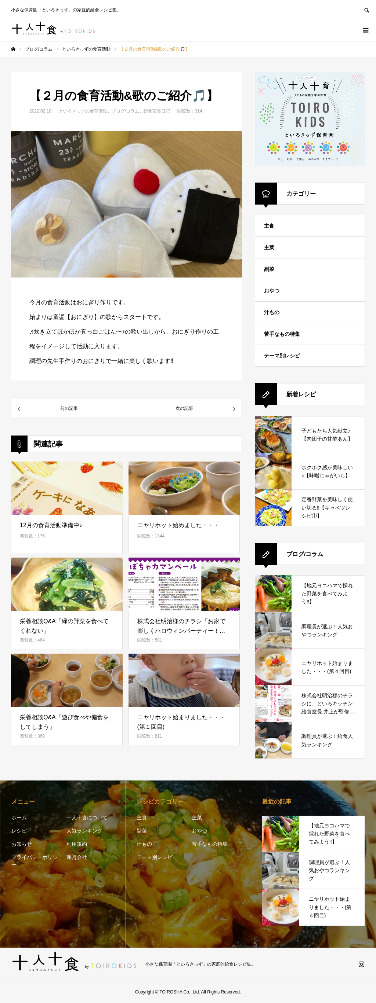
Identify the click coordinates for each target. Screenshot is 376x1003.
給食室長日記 (157, 111)
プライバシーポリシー (34, 861)
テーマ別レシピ (282, 356)
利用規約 (76, 844)
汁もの (271, 312)
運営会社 (76, 857)
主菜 (269, 247)
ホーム (19, 817)
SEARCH (366, 9)
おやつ (271, 291)
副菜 (269, 269)
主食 (269, 226)
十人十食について (87, 817)
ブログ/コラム (125, 111)
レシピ (19, 831)
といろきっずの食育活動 (83, 111)
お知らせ (21, 844)
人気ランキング (84, 831)
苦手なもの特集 (282, 334)
